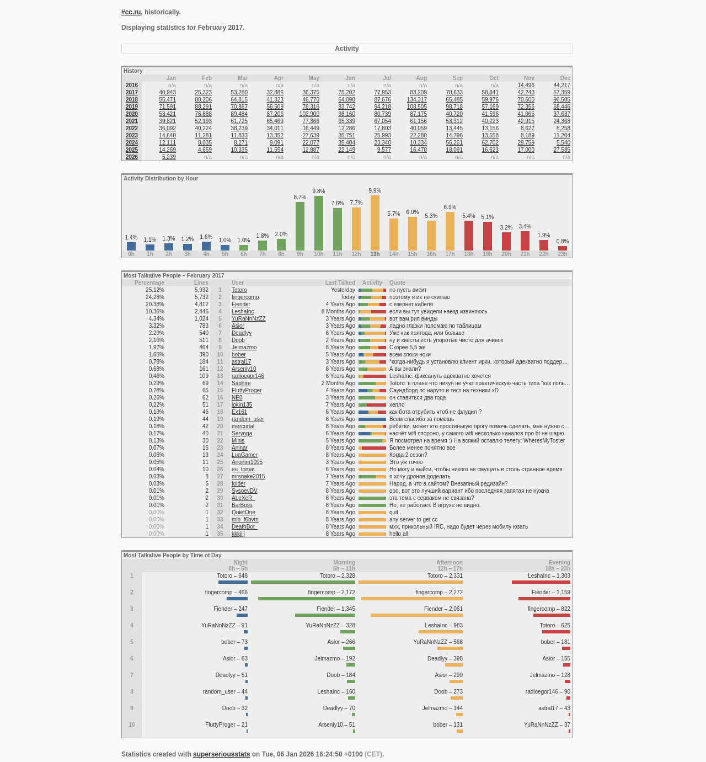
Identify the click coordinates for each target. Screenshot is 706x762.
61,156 (418, 121)
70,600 (525, 100)
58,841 (490, 92)
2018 (132, 100)
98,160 (346, 114)
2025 (132, 150)
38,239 (239, 128)
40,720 (454, 114)
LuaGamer (245, 455)
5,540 (563, 143)
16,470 (418, 150)
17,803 (382, 128)
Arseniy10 (244, 369)
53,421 (167, 114)
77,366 (310, 121)
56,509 (275, 107)
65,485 (454, 100)
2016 (132, 85)
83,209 (418, 92)
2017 (132, 92)
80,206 (203, 100)
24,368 (561, 121)
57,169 (490, 107)
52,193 (203, 121)
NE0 (237, 398)
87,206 (275, 114)
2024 (132, 143)
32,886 (275, 92)
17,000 (525, 150)
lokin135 (242, 405)
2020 (132, 114)
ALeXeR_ (243, 498)
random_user (248, 419)
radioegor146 (248, 376)
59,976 (490, 100)
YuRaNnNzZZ (249, 319)
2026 (132, 157)
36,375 (310, 92)
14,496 (525, 85)
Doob (238, 340)
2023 (132, 135)
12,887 (310, 150)
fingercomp (245, 297)
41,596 (490, 114)
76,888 (203, 114)
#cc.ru (131, 12)
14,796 (454, 135)
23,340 (382, 143)
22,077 (310, 143)
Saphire (241, 383)
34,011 (275, 128)
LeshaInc (243, 311)
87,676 (382, 100)
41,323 (275, 100)
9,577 (384, 150)
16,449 (310, 128)
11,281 (203, 135)
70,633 (454, 92)
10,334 (418, 143)
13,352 (275, 135)
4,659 (205, 150)
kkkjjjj (238, 534)
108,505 (417, 107)
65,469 (275, 121)
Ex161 (239, 412)
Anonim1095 (247, 462)
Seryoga (242, 433)
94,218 (382, 107)
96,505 (561, 100)
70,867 (239, 107)
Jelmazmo (244, 347)
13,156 (490, 128)
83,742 (346, 107)
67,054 (382, 121)
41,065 (525, 114)
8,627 (527, 128)
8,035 (205, 143)
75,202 (346, 92)
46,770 (310, 100)
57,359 (561, 92)
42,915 (525, 121)
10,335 (239, 150)
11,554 (275, 150)
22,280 (418, 135)
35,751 (346, 135)
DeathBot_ (245, 527)
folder (238, 484)
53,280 (239, 92)
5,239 (169, 157)
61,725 (239, 121)
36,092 (167, 128)
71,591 (167, 107)
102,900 (309, 114)
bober (239, 354)
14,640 (167, 135)
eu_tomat (243, 469)
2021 (132, 121)
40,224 (203, 128)
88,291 (203, 107)
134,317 (417, 100)
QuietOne (243, 512)
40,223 (490, 121)
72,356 (525, 107)
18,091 (454, 150)
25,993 (382, 135)
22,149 (346, 150)
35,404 (346, 143)
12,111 (167, 143)
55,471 (167, 100)
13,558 (490, 135)
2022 (132, 128)
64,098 (346, 100)
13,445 (454, 128)
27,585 (561, 150)
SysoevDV (245, 491)
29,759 (525, 143)
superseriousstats (221, 754)
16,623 (490, 150)
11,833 (239, 135)
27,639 (310, 135)
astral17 (242, 362)
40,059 (418, 128)
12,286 (346, 128)
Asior (238, 326)
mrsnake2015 (248, 476)
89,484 (239, 114)
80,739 (382, 114)
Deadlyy (242, 333)
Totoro (239, 290)
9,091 (277, 143)
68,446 (561, 107)
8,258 (563, 128)
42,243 (525, 92)
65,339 (346, 121)
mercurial (243, 426)
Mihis (238, 441)
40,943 (167, 92)
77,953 (382, 92)
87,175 (418, 114)
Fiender (241, 304)
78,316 (310, 107)
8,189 (527, 135)
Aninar (240, 448)
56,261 (454, 143)
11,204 (561, 135)
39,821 (167, 121)
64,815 (239, 100)
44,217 (561, 85)
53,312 (454, 121)
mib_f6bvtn (245, 519)
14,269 (167, 150)
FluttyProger (246, 390)
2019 (132, 107)
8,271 (241, 143)
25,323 (203, 92)
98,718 (454, 107)
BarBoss (242, 505)
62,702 (490, 143)
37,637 (561, 114)
